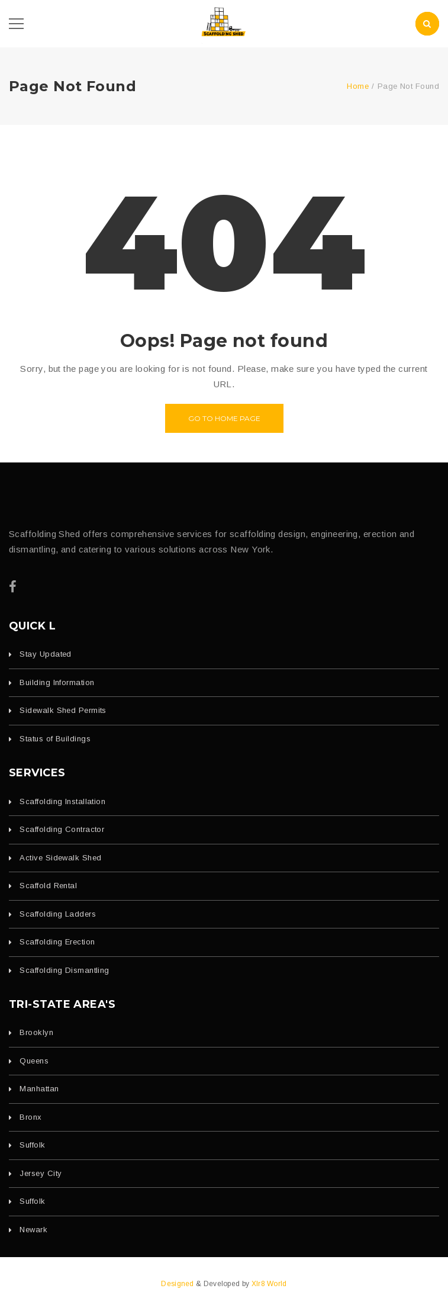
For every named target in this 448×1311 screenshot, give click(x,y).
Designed (178, 1284)
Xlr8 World (269, 1284)
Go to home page (224, 418)
